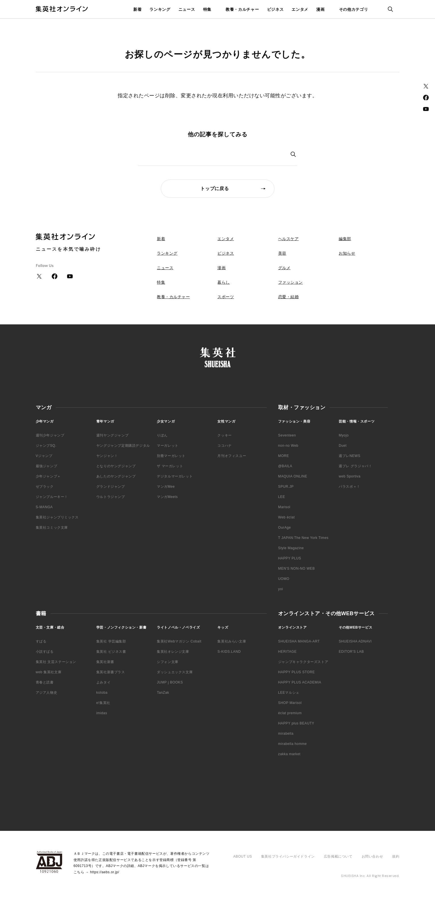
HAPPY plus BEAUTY (296, 723)
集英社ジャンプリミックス (57, 517)
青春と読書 (45, 682)
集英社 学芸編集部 (111, 641)
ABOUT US (242, 856)
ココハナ (224, 446)
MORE (283, 456)
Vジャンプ (44, 456)
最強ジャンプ (46, 466)
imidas (101, 713)
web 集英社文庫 (49, 672)
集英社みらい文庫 (231, 641)
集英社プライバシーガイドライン (288, 856)
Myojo (344, 435)
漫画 (320, 9)
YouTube (425, 109)
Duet (343, 446)
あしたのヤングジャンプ (116, 476)
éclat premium (290, 713)
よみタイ (103, 682)
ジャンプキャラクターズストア (303, 662)
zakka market (289, 754)
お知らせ (347, 253)
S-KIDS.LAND (229, 652)
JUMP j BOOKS (170, 682)
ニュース (186, 9)
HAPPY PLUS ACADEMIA (299, 682)
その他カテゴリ (353, 9)
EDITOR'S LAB (351, 652)
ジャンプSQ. (46, 446)
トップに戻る (214, 188)
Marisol (284, 507)
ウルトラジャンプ (110, 497)
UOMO (284, 579)
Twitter (425, 86)
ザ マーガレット (170, 466)
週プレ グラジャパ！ (355, 466)
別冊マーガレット (171, 456)
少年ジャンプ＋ (48, 476)
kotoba (102, 693)
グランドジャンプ (110, 487)
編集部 (345, 238)
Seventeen (287, 435)
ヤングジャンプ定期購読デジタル (123, 446)
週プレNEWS (349, 456)
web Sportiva (350, 476)
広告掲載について (338, 856)
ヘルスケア (288, 238)
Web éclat (286, 517)
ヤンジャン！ (107, 456)
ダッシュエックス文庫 (175, 672)
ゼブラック (45, 487)
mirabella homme (292, 744)
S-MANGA (44, 507)
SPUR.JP (286, 487)
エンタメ (300, 9)
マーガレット (167, 446)
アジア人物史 (46, 693)
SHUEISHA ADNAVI (355, 641)
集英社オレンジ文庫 (173, 652)
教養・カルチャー (242, 9)
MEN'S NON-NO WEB (296, 569)
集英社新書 (105, 662)
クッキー (224, 435)
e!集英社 (103, 703)
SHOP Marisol (290, 703)
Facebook (425, 97)
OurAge (284, 528)
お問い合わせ (372, 856)
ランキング (159, 9)
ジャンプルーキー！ (52, 497)
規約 (395, 856)
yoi (280, 589)
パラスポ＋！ (349, 487)
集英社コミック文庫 (52, 528)
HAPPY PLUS (289, 558)
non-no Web (288, 446)
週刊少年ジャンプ (50, 435)
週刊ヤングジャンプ (112, 435)
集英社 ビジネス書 (111, 652)
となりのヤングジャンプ (116, 466)
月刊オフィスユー (231, 456)
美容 (282, 253)
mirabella (286, 734)
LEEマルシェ (288, 693)
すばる (41, 641)
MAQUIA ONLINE (292, 476)
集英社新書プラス (110, 672)
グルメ (284, 267)
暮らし (223, 282)
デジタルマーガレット (175, 476)
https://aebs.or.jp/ (104, 872)
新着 (137, 9)
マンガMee (166, 487)
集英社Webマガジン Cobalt (179, 641)
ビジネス (275, 9)
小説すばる (45, 652)
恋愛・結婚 (288, 297)
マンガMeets (167, 497)
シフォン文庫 (167, 662)
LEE (281, 497)
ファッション (290, 282)
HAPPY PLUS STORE (296, 672)
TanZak (163, 693)
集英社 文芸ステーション (56, 662)
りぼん (162, 435)
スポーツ (225, 297)
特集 (207, 9)
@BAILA (285, 466)
